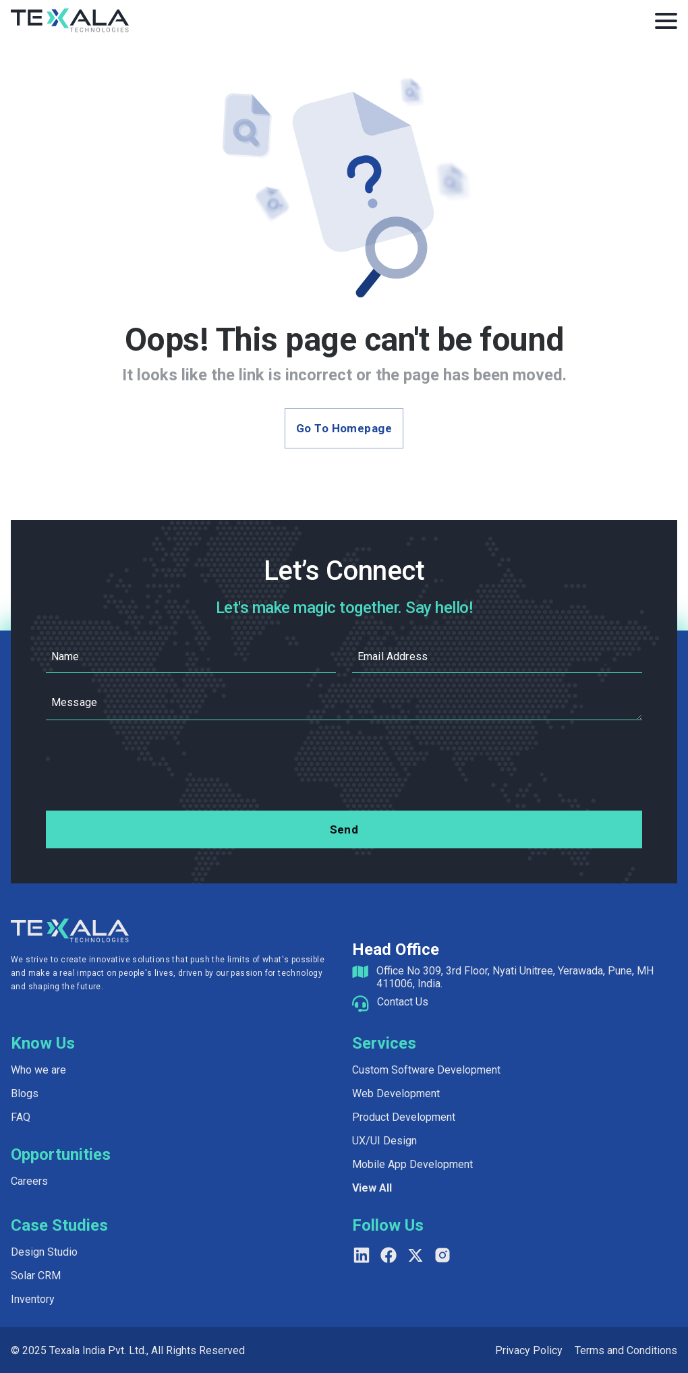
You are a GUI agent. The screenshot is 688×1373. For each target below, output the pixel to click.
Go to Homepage (344, 428)
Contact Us (402, 1001)
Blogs (24, 1093)
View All (372, 1187)
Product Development (403, 1117)
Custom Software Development (426, 1069)
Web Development (396, 1093)
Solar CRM (36, 1275)
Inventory (33, 1299)
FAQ (20, 1117)
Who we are (38, 1069)
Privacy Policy (529, 1350)
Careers (29, 1181)
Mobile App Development (412, 1164)
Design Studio (44, 1252)
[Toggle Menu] (666, 21)
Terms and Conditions (626, 1350)
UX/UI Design (384, 1140)
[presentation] (344, 768)
